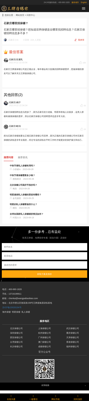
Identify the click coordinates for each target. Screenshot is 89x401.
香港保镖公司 (72, 342)
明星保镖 (16, 312)
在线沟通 (11, 397)
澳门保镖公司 (44, 342)
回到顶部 (78, 397)
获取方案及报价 (44, 274)
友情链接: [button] (45, 385)
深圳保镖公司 (16, 333)
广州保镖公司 (44, 337)
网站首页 (20, 15)
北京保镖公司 (16, 328)
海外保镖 (6, 312)
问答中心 (31, 15)
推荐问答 (8, 157)
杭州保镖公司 (44, 333)
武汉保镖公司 (72, 328)
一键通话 (33, 397)
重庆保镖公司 (72, 333)
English (84, 2)
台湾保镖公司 (16, 342)
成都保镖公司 (44, 346)
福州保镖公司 (72, 346)
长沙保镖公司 (16, 346)
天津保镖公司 (72, 337)
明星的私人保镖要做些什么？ (23, 204)
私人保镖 (25, 312)
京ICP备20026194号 (11, 307)
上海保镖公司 (44, 328)
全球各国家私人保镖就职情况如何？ (26, 214)
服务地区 (44, 321)
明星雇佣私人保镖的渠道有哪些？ (25, 194)
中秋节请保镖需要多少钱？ (22, 175)
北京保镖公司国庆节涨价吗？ (23, 185)
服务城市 (75, 2)
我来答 (81, 40)
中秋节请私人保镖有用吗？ (22, 165)
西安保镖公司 (16, 337)
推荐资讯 (23, 157)
